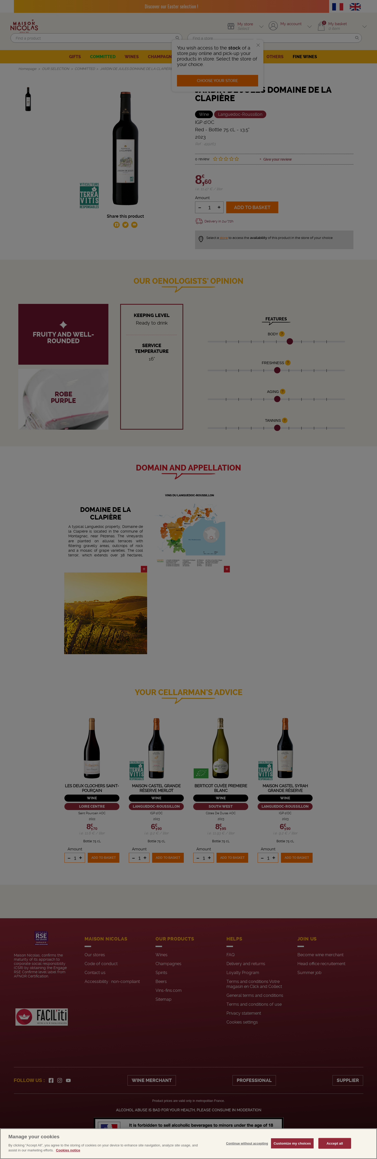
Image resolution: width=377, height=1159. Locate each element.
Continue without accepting (247, 1154)
